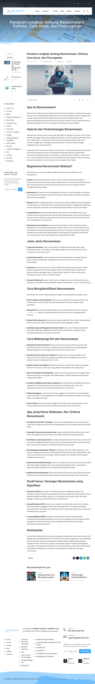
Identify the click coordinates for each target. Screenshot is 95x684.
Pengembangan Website (45, 639)
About (8, 642)
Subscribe (85, 651)
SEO (22, 652)
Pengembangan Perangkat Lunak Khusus (48, 643)
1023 (68, 62)
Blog (7, 648)
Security (60, 62)
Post (24, 32)
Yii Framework (16, 77)
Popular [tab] (9, 54)
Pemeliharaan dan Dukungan (46, 653)
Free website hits (6, 43)
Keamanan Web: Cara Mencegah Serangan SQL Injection (46, 577)
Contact (14, 3)
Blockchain (25, 665)
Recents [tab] (10, 58)
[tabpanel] (13, 79)
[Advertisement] (47, 606)
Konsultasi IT (40, 650)
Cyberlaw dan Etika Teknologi (24, 641)
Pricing (8, 645)
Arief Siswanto (46, 62)
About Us (57, 680)
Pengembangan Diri (27, 661)
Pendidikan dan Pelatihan (45, 656)
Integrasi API (40, 648)
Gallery (9, 651)
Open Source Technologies (26, 656)
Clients (72, 680)
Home (7, 3)
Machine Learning (24, 648)
